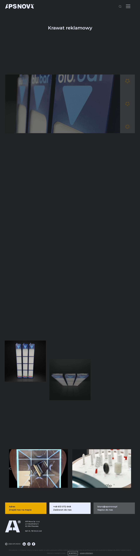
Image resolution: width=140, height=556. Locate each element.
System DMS (63, 535)
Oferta (121, 539)
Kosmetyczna (92, 531)
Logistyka (63, 531)
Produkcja (63, 527)
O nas (121, 531)
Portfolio (121, 535)
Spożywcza (92, 535)
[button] (130, 467)
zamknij (73, 553)
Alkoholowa (92, 527)
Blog (121, 527)
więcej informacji (86, 553)
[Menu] (125, 6)
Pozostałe (92, 539)
